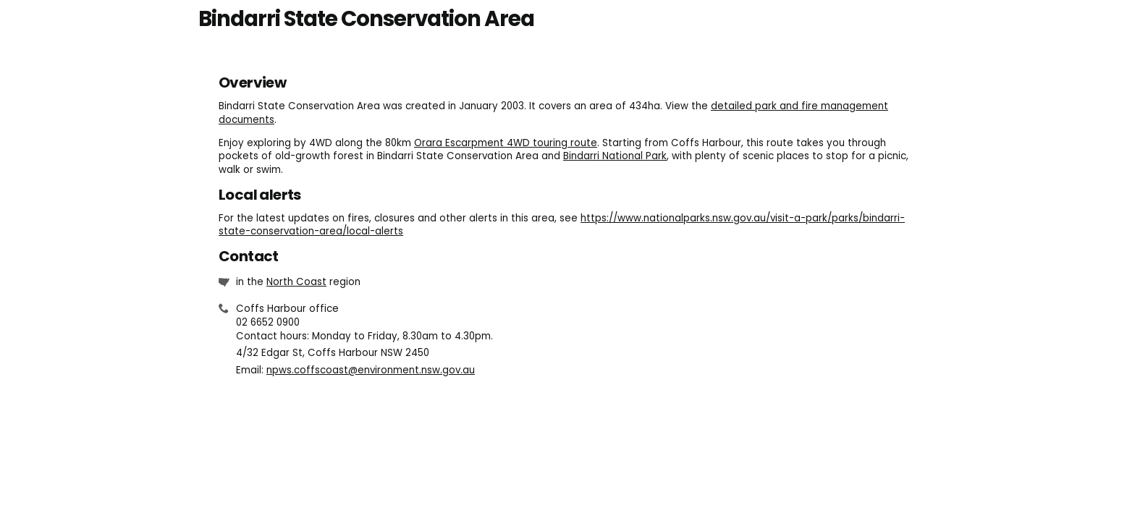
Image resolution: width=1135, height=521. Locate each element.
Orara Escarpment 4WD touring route (505, 143)
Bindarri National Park (615, 156)
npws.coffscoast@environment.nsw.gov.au (370, 370)
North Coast (296, 282)
